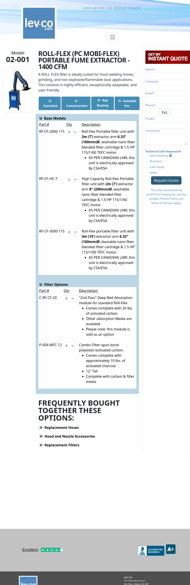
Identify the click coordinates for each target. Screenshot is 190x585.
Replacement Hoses (59, 427)
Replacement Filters (59, 445)
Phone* (150, 105)
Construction (76, 103)
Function (50, 103)
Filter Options (53, 284)
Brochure (156, 161)
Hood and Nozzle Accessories (67, 436)
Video (153, 173)
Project (150, 118)
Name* (150, 69)
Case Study (157, 167)
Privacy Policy (169, 199)
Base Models (52, 118)
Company (151, 81)
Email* (149, 93)
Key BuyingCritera (102, 104)
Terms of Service (162, 203)
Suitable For (127, 103)
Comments (152, 131)
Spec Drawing (161, 155)
